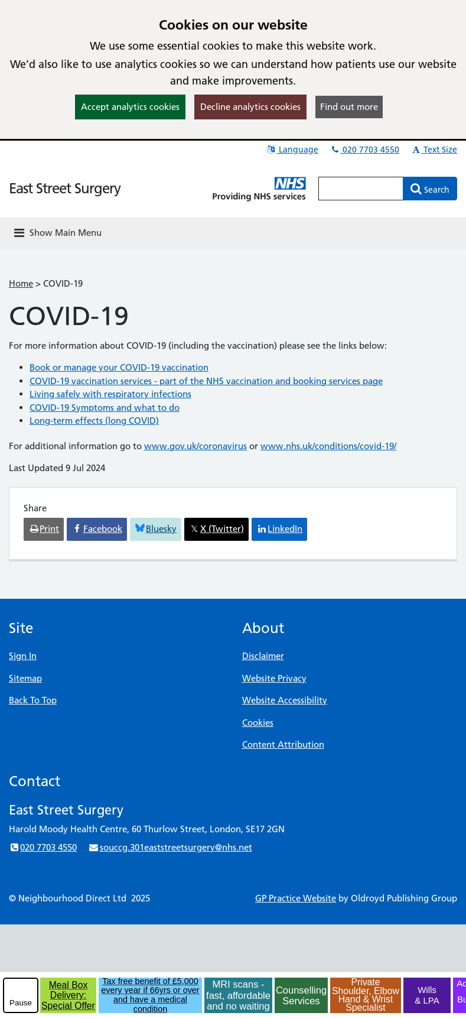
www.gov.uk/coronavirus (195, 446)
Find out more (349, 106)
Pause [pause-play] (20, 1002)
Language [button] (292, 149)
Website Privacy (274, 678)
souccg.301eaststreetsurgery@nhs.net (170, 847)
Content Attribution (283, 744)
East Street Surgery (64, 188)
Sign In (23, 655)
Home (21, 283)
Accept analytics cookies (130, 106)
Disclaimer (263, 655)
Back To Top (33, 700)
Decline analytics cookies (250, 106)
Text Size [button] (433, 149)
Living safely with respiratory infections (110, 394)
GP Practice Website (295, 898)
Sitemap (25, 678)
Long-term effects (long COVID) (94, 420)
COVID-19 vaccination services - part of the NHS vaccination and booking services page (206, 381)
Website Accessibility (284, 700)
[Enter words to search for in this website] (360, 188)
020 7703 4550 (364, 149)
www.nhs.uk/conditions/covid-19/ (328, 446)
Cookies (257, 722)
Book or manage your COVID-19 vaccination (119, 367)
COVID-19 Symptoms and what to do (105, 407)
